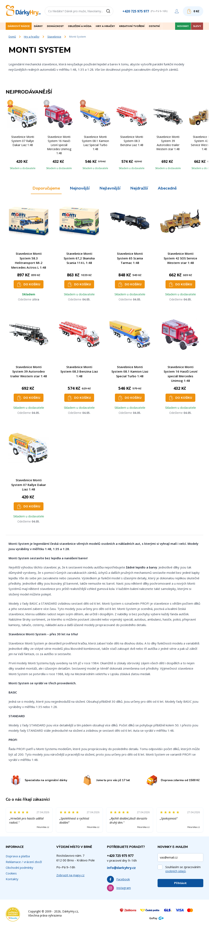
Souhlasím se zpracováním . (183, 869)
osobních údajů (175, 871)
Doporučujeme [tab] (46, 188)
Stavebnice (54, 36)
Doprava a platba (18, 856)
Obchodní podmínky (19, 867)
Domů (12, 36)
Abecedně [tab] (167, 188)
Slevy (197, 26)
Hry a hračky (31, 36)
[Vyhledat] (109, 11)
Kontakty (12, 879)
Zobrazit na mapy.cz (70, 875)
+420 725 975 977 (135, 11)
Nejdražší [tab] (139, 188)
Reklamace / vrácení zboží (24, 862)
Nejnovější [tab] (80, 188)
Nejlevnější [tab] (109, 188)
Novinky (183, 26)
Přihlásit (180, 883)
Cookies (11, 873)
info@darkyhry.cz (121, 867)
